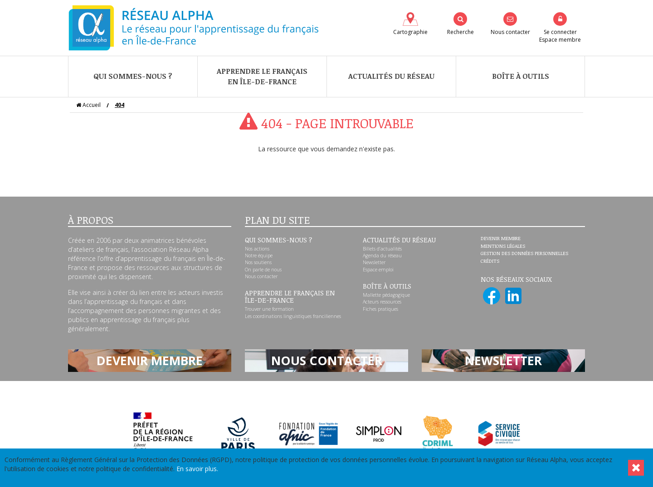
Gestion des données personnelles (524, 253)
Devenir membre (501, 238)
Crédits (490, 261)
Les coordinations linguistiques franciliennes (293, 316)
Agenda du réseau (382, 255)
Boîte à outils (520, 76)
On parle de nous (263, 269)
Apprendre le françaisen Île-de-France (262, 76)
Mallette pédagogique (386, 295)
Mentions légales (503, 246)
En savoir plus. (197, 468)
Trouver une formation (269, 309)
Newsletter (374, 262)
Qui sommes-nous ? (132, 76)
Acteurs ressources (382, 302)
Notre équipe (259, 255)
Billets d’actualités (382, 249)
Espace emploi (378, 269)
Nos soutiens (258, 262)
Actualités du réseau (391, 76)
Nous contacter (261, 276)
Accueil (88, 105)
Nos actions (257, 249)
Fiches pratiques (380, 309)
